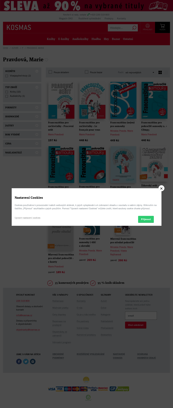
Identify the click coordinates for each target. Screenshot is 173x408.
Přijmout (146, 219)
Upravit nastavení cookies (27, 217)
